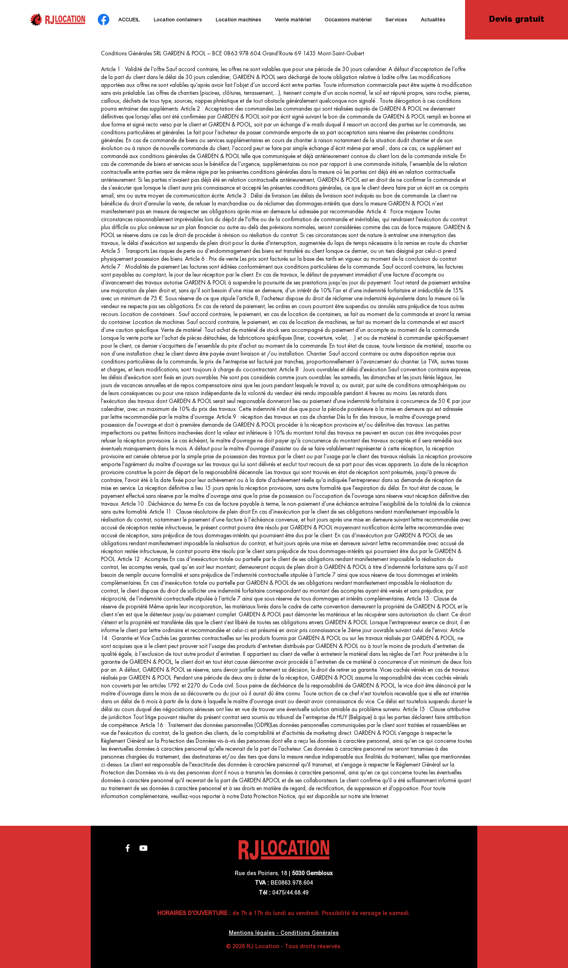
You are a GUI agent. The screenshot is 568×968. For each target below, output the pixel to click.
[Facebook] (103, 19)
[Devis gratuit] (516, 20)
